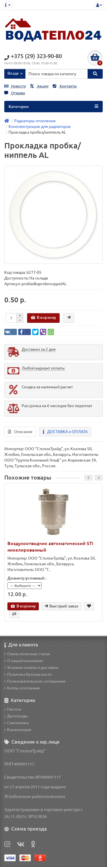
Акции (39, 86)
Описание (20, 431)
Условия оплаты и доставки (31, 667)
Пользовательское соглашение (35, 681)
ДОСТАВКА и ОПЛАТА (65, 431)
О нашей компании (23, 660)
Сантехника (16, 723)
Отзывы (14, 93)
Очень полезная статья (27, 654)
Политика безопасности (28, 674)
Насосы (12, 709)
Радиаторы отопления (35, 121)
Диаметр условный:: (27, 578)
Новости (15, 86)
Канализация (17, 729)
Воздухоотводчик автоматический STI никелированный (50, 546)
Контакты (65, 86)
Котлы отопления (22, 688)
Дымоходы (16, 716)
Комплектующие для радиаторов (39, 126)
